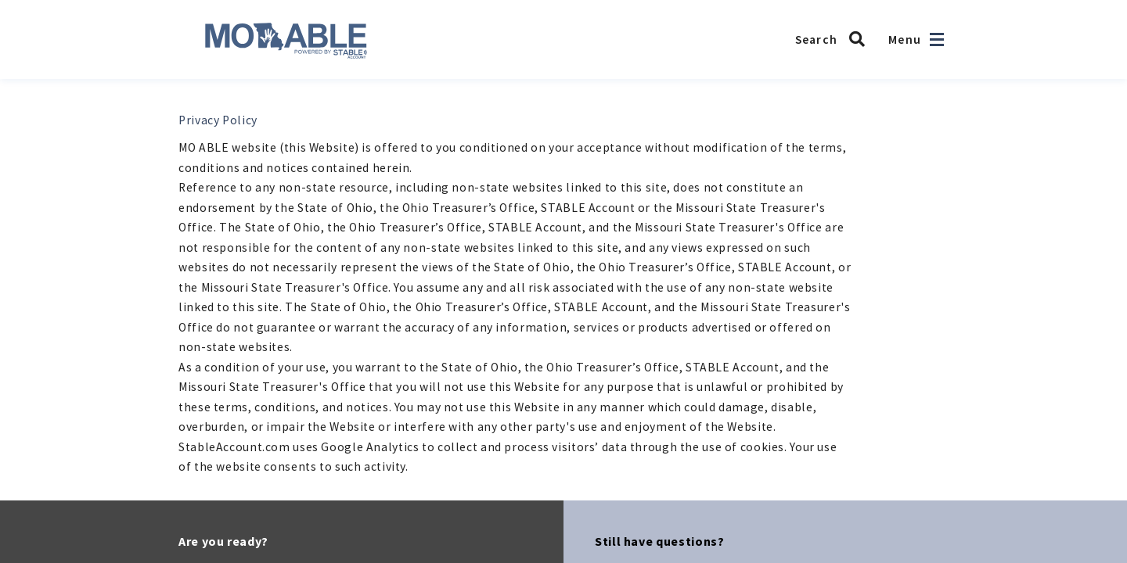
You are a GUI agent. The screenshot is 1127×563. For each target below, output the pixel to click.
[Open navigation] (937, 39)
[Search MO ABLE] (834, 39)
